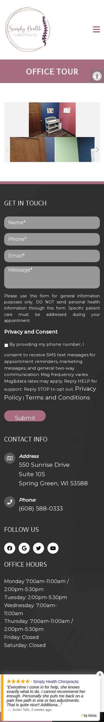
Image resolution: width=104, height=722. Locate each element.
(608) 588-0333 (41, 508)
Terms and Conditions (57, 397)
